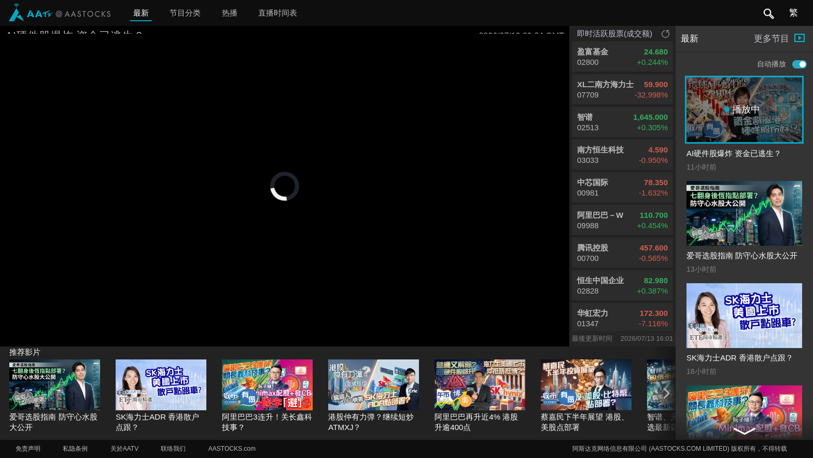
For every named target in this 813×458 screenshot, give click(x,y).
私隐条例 (75, 448)
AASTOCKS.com (232, 448)
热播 (229, 12)
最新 (141, 12)
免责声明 (28, 448)
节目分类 (185, 12)
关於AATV (124, 448)
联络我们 (173, 448)
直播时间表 (277, 12)
